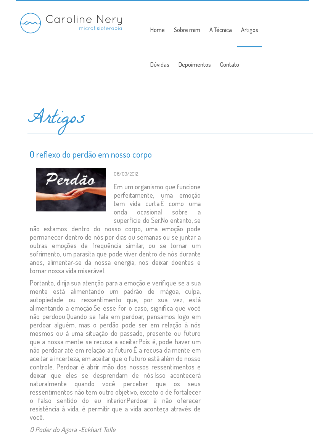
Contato (229, 64)
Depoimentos (195, 64)
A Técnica (220, 30)
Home (157, 30)
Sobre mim (187, 30)
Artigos (249, 30)
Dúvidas (159, 64)
